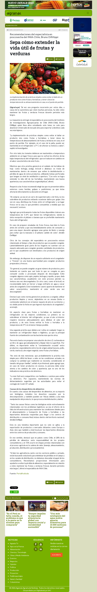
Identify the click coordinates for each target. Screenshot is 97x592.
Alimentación (11, 25)
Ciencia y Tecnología (18, 552)
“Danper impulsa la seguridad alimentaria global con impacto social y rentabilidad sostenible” (37, 520)
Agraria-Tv (14, 543)
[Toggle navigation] (88, 13)
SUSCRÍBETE (56, 555)
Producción (14, 570)
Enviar (50, 59)
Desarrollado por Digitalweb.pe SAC (37, 590)
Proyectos (14, 573)
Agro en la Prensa (17, 546)
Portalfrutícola (23, 473)
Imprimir (59, 59)
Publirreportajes (16, 576)
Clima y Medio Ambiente (19, 555)
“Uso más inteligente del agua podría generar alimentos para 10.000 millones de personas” (58, 520)
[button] (55, 498)
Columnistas (15, 582)
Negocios (13, 561)
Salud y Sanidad (16, 579)
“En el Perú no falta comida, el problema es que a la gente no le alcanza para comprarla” (14, 519)
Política (13, 567)
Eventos (13, 558)
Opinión (13, 564)
